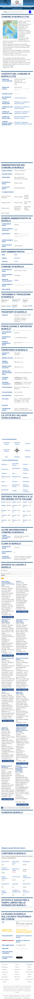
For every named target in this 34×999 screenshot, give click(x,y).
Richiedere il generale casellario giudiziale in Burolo (23, 123)
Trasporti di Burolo (14, 312)
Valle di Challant (4, 891)
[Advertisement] (17, 144)
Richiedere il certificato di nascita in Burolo (22, 102)
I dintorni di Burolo (13, 853)
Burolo (20, 21)
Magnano (25, 477)
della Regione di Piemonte (23, 26)
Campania (5, 972)
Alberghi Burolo (12, 812)
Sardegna (29, 964)
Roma (3, 502)
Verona (14, 515)
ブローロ (15, 301)
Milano (14, 502)
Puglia (17, 979)
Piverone (4, 485)
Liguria (17, 967)
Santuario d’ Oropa (15, 869)
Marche (17, 972)
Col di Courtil (16, 876)
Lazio (17, 964)
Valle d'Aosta (29, 979)
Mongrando (4, 490)
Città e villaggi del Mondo (12, 997)
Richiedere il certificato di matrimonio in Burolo (22, 112)
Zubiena (3, 473)
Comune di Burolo (12, 266)
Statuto (16, 280)
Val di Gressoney (26, 891)
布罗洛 (30, 306)
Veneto (29, 981)
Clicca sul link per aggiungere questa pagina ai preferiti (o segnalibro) (24, 931)
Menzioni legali (8, 995)
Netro (3, 481)
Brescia (25, 520)
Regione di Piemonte (8, 7)
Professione (4, 570)
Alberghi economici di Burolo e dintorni (13, 848)
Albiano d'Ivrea (6, 476)
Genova (25, 505)
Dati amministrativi (13, 251)
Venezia (25, 515)
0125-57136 (18, 87)
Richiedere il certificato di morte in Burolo (22, 107)
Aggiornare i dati (8, 67)
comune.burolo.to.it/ (20, 98)
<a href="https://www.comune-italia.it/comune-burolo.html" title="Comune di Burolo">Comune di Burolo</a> (24, 923)
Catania (3, 515)
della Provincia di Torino (24, 23)
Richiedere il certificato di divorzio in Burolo (22, 117)
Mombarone (26, 861)
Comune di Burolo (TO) (15, 16)
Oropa (25, 869)
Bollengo (10, 45)
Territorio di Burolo (14, 350)
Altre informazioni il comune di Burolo (14, 531)
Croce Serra (5, 861)
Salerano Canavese (26, 485)
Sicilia (29, 967)
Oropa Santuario (4, 877)
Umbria (29, 976)
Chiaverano (5, 469)
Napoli (25, 502)
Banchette (26, 481)
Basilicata (5, 967)
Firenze (14, 510)
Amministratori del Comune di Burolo (13, 166)
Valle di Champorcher (27, 876)
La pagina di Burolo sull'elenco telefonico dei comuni (16, 916)
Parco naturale (6, 289)
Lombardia (17, 969)
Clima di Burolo (11, 543)
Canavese (15, 884)
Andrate (14, 481)
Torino (16, 261)
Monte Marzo (27, 884)
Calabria (4, 969)
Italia (15, 254)
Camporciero (5, 884)
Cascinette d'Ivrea (6, 443)
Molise (17, 974)
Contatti (27, 995)
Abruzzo (4, 964)
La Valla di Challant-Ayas (16, 891)
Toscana (29, 969)
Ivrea (16, 47)
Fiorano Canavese (26, 490)
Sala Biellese (16, 468)
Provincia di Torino (18, 7)
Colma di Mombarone (5, 868)
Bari (24, 511)
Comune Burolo (27, 7)
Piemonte (17, 258)
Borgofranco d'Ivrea (16, 485)
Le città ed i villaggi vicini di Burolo (14, 416)
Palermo (14, 505)
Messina (4, 520)
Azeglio (14, 490)
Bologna (4, 510)
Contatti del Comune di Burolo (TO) (15, 75)
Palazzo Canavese (26, 469)
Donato (25, 473)
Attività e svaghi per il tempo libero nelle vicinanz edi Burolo (15, 902)
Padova (14, 520)
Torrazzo (16, 45)
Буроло (9, 306)
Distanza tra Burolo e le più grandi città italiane (17, 497)
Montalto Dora (16, 476)
